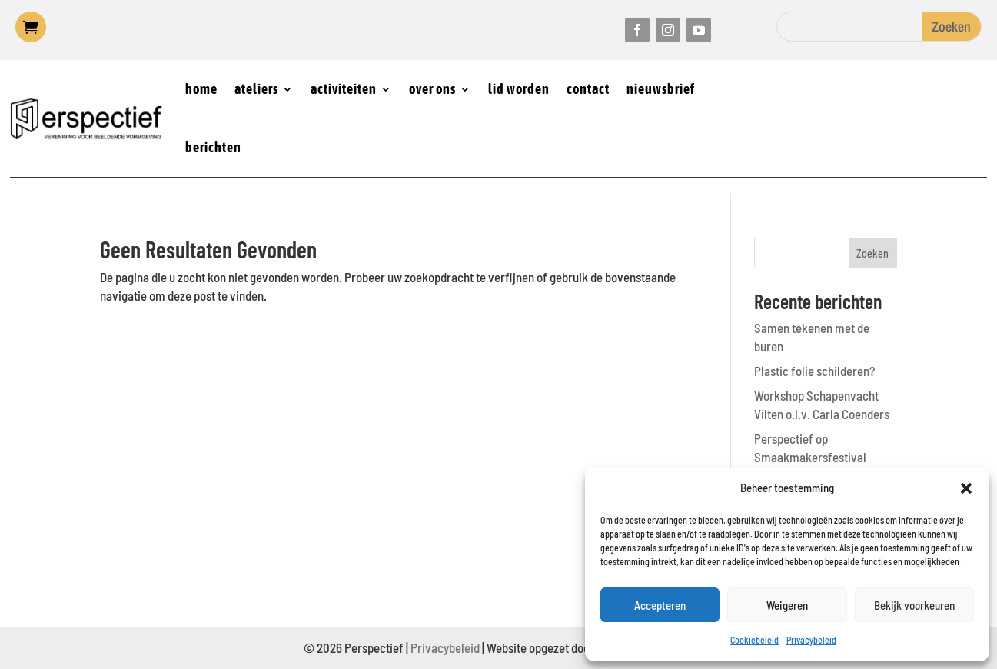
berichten (213, 147)
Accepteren (660, 605)
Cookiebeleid (754, 639)
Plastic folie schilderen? (814, 370)
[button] (966, 488)
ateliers (256, 89)
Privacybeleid (811, 639)
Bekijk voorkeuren (914, 605)
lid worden (519, 89)
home (201, 89)
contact (588, 89)
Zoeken (872, 253)
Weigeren (787, 605)
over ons (432, 89)
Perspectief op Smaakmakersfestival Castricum (810, 457)
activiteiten (344, 89)
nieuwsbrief (660, 89)
